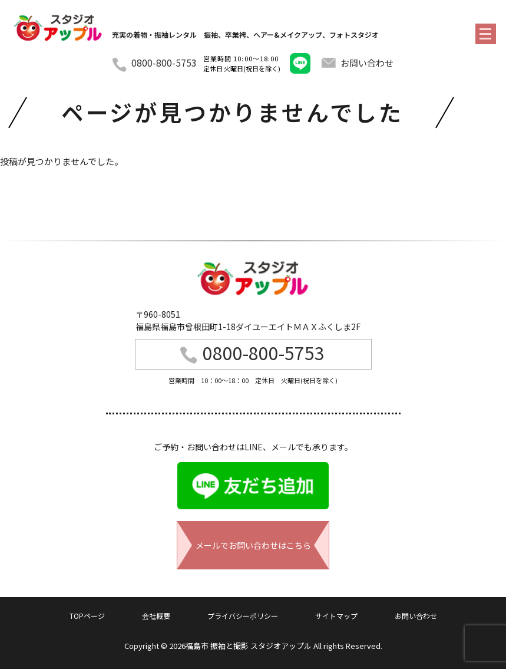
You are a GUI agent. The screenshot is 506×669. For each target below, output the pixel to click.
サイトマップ (336, 616)
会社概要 (156, 616)
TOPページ (87, 616)
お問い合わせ (357, 63)
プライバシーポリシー (242, 616)
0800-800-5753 (164, 62)
